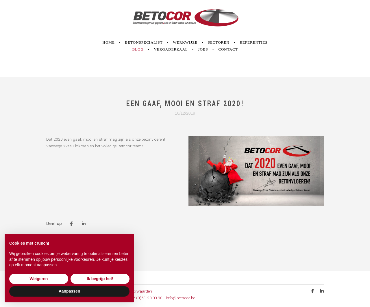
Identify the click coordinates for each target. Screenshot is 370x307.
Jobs (203, 49)
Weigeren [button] (39, 278)
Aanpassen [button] (69, 291)
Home (109, 42)
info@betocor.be (180, 298)
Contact (228, 49)
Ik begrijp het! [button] (100, 278)
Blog (137, 49)
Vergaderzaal (171, 49)
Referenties (253, 42)
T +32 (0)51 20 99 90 (143, 298)
